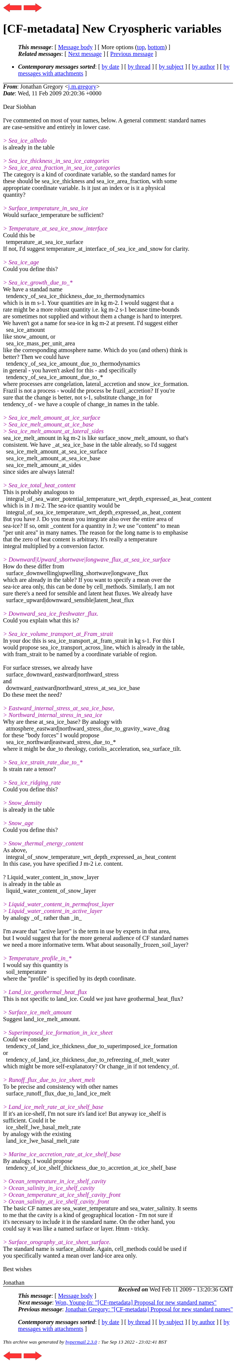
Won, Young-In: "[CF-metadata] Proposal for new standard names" (135, 1302)
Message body (75, 47)
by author (203, 66)
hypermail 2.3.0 (81, 1342)
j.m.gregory (82, 86)
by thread (139, 66)
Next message (85, 54)
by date (110, 66)
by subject (171, 66)
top (141, 47)
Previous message (131, 54)
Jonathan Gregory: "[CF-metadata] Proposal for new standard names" (149, 1309)
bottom (156, 47)
